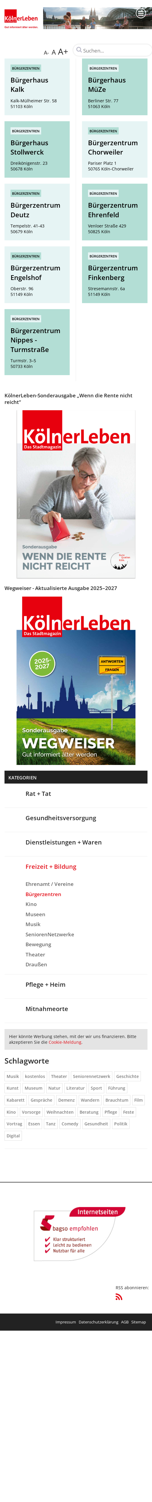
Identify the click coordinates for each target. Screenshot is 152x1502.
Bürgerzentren (26, 68)
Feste (128, 1112)
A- (46, 52)
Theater (35, 954)
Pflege (111, 1112)
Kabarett (16, 1100)
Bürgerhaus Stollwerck (29, 147)
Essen (34, 1124)
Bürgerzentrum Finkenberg (113, 272)
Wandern (90, 1100)
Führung (116, 1088)
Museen (35, 914)
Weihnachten (60, 1112)
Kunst (13, 1088)
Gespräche (41, 1100)
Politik (120, 1124)
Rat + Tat (38, 794)
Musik (33, 924)
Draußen (36, 964)
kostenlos (35, 1076)
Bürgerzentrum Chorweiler (113, 147)
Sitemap (138, 1322)
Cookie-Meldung (65, 1042)
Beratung (89, 1112)
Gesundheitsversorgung (61, 818)
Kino (31, 904)
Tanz (51, 1124)
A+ (63, 51)
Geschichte (127, 1076)
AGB (125, 1322)
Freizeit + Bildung (51, 866)
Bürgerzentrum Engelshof (35, 272)
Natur (54, 1088)
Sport (96, 1088)
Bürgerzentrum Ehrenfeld (113, 209)
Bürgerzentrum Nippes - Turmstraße (35, 340)
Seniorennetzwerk (91, 1076)
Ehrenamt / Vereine (50, 883)
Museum (33, 1088)
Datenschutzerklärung (98, 1322)
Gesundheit (96, 1124)
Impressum (66, 1322)
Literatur (75, 1088)
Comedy (70, 1124)
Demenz (66, 1100)
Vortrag (14, 1124)
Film (138, 1100)
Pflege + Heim (45, 984)
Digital (13, 1136)
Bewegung (38, 944)
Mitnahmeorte (47, 1009)
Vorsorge (31, 1112)
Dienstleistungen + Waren (64, 842)
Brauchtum (116, 1100)
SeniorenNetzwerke (50, 934)
